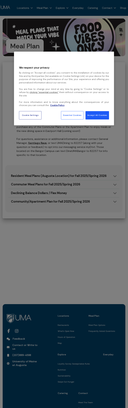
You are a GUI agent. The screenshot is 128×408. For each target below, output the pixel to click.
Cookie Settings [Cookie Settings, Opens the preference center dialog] (30, 115)
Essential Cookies (72, 115)
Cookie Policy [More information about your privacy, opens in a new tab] (57, 105)
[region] (64, 88)
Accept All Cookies (97, 115)
